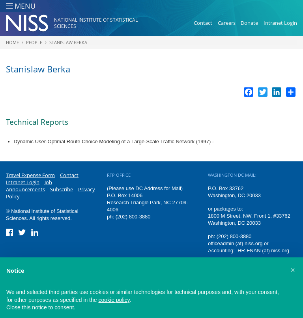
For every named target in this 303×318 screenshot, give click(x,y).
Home (12, 42)
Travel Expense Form (30, 175)
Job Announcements (29, 186)
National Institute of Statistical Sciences (96, 23)
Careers (227, 22)
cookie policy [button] (113, 300)
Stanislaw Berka (68, 42)
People (34, 42)
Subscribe (61, 189)
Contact (203, 22)
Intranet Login (280, 22)
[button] (292, 270)
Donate (249, 22)
